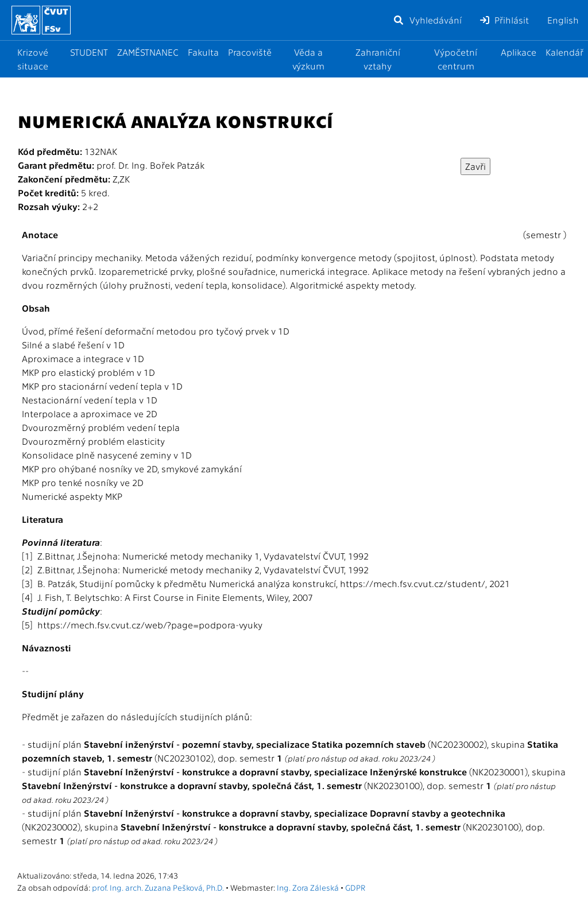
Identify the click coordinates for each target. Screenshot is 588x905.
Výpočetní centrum (455, 58)
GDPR (355, 887)
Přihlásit (504, 19)
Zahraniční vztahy (377, 58)
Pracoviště (250, 51)
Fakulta (203, 51)
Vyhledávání (427, 19)
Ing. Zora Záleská (308, 887)
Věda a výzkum (308, 58)
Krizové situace (32, 58)
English (563, 19)
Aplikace (518, 51)
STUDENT (89, 51)
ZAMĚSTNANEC (148, 51)
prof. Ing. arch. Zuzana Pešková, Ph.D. (158, 887)
